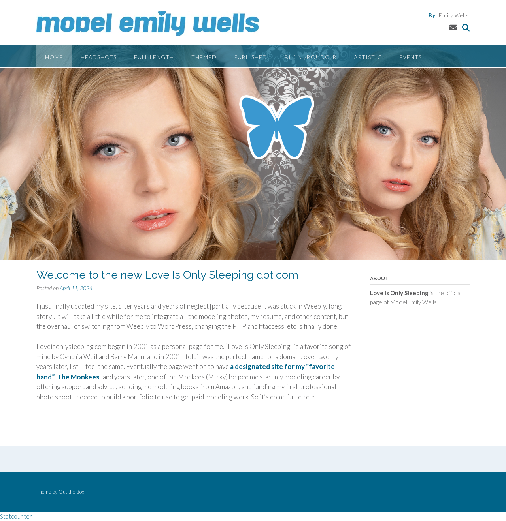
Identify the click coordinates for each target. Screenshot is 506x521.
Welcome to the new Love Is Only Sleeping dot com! (169, 274)
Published (250, 57)
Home (54, 57)
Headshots (99, 57)
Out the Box (71, 492)
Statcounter (16, 516)
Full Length (154, 57)
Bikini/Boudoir (310, 57)
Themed (204, 57)
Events (410, 57)
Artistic (368, 57)
